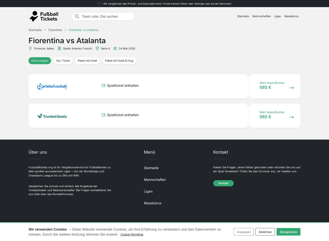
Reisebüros (292, 16)
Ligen (277, 16)
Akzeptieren (288, 232)
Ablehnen (265, 232)
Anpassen (244, 232)
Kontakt (223, 183)
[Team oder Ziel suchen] (107, 16)
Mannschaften (261, 16)
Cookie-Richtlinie (131, 234)
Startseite (243, 16)
